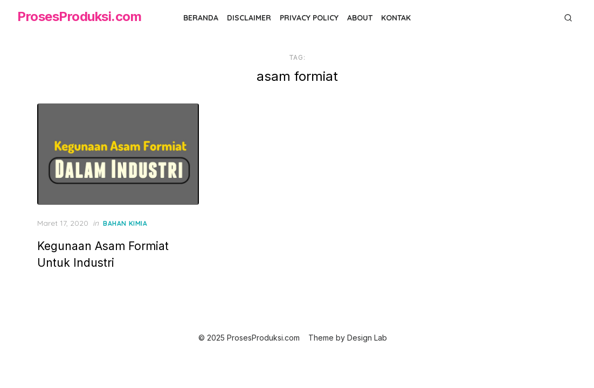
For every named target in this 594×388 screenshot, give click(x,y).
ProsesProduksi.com (79, 16)
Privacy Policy (309, 18)
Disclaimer (249, 18)
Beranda (200, 18)
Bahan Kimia (125, 223)
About (359, 18)
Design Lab (367, 337)
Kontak (396, 18)
